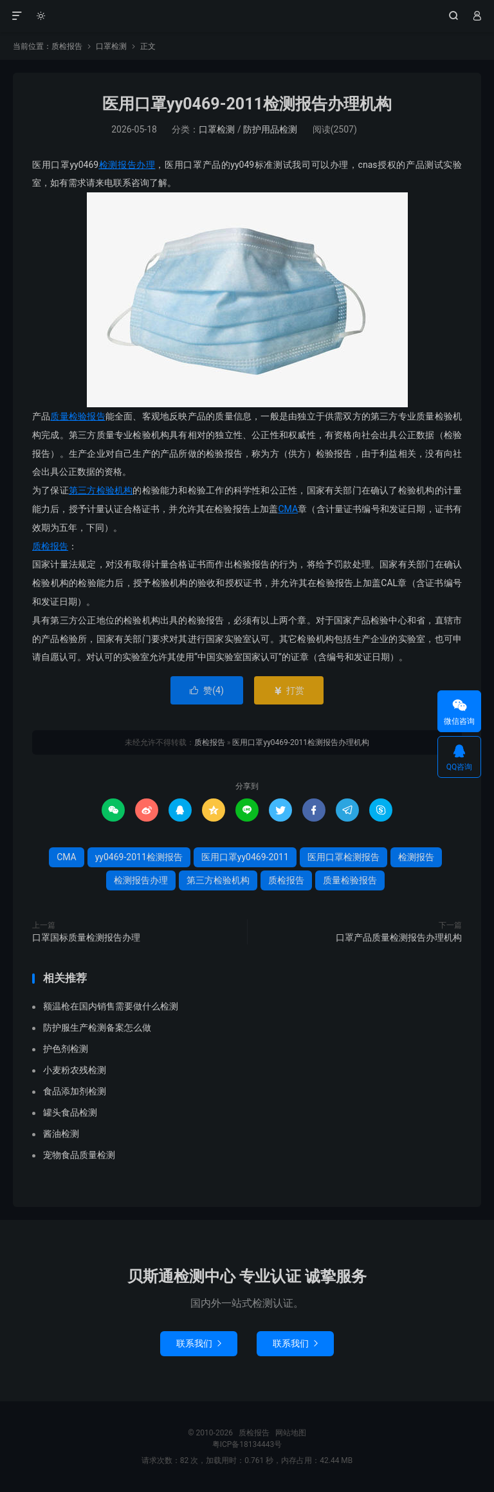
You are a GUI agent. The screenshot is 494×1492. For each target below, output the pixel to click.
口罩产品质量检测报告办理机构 (399, 937)
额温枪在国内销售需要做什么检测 (110, 1006)
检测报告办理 (126, 165)
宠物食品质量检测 (79, 1155)
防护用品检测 (270, 129)
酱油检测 (61, 1133)
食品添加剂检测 (74, 1091)
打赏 (288, 690)
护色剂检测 (65, 1049)
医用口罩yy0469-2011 (245, 857)
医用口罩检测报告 (343, 857)
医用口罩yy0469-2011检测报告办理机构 (247, 104)
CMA (288, 509)
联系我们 (198, 1343)
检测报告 (416, 857)
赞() (207, 690)
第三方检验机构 (101, 490)
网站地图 (290, 1432)
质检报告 (247, 16)
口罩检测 (111, 46)
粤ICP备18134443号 (247, 1444)
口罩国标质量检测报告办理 (86, 937)
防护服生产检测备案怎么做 (97, 1027)
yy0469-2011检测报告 (139, 857)
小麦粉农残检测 (74, 1070)
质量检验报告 (77, 416)
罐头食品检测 (70, 1112)
